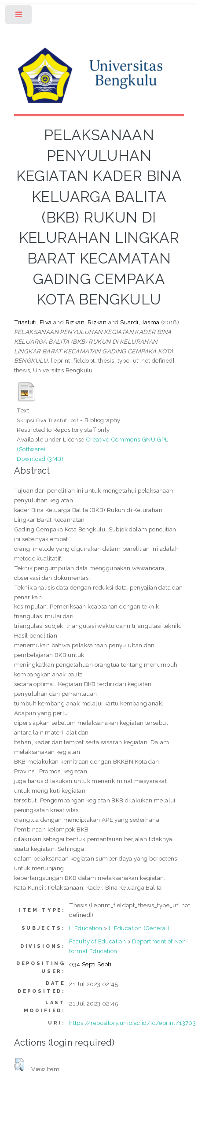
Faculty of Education (97, 941)
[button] (19, 1064)
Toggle (19, 16)
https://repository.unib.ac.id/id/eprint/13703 (132, 1022)
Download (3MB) (40, 458)
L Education (85, 928)
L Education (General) (139, 928)
